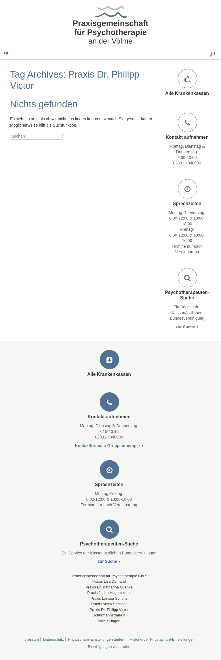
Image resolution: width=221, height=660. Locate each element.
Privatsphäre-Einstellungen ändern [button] (96, 639)
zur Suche (187, 327)
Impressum (29, 639)
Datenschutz (53, 639)
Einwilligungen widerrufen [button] (109, 646)
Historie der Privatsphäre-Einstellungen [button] (162, 639)
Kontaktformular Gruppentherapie (109, 445)
